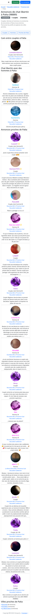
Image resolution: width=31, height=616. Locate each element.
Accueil (3, 7)
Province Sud (25, 7)
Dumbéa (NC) (11, 355)
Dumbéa (4, 606)
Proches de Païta (24, 33)
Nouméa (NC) (11, 148)
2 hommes (23, 18)
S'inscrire (15, 2)
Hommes (13, 33)
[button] (9, 2)
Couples (4, 33)
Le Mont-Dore (5, 608)
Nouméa (4, 604)
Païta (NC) (11, 57)
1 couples (15, 18)
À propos (24, 613)
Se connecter (25, 2)
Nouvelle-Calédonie (13, 7)
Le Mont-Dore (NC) (11, 468)
